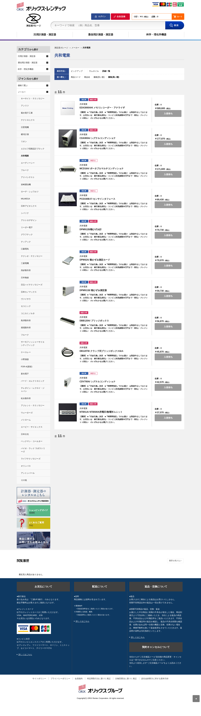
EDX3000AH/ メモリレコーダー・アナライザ (102, 107)
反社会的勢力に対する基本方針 (155, 678)
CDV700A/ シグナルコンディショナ (97, 381)
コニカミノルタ (28, 313)
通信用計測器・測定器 (100, 34)
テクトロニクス (28, 120)
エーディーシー (28, 163)
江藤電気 (25, 249)
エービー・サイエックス (31, 427)
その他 (24, 480)
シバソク (25, 213)
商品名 (87, 77)
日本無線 (25, 277)
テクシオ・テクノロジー (31, 256)
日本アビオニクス (29, 206)
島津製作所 (26, 320)
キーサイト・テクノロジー (32, 98)
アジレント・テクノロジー (32, 405)
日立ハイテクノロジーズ (31, 285)
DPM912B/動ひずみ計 (91, 229)
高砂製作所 (26, 270)
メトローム (26, 420)
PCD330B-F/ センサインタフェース (97, 199)
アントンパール (28, 473)
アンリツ (25, 105)
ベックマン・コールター (31, 441)
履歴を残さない (175, 561)
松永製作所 (26, 398)
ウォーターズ (27, 413)
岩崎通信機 (26, 184)
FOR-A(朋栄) (26, 366)
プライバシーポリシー (60, 678)
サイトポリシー (39, 678)
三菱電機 (25, 263)
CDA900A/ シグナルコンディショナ (98, 138)
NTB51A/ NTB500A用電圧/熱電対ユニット (101, 412)
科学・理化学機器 (156, 34)
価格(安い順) (99, 77)
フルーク (25, 170)
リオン (24, 141)
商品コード (76, 77)
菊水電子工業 (27, 113)
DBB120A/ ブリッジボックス (94, 320)
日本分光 (25, 434)
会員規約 (79, 678)
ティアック (26, 242)
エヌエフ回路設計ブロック (32, 149)
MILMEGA (25, 199)
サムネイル (94, 71)
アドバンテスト (28, 177)
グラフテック (27, 234)
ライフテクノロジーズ (30, 459)
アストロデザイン (29, 220)
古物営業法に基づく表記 (126, 678)
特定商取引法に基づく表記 (99, 678)
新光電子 (25, 374)
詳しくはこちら (25, 654)
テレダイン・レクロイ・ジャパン (32, 389)
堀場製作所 (26, 327)
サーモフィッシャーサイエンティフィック (32, 343)
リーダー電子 (27, 227)
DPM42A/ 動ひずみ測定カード (95, 260)
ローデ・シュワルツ (30, 191)
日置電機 (25, 127)
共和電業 (25, 156)
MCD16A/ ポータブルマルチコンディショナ (102, 168)
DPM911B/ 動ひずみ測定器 (93, 290)
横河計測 (25, 134)
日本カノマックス (29, 292)
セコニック (26, 306)
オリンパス (26, 466)
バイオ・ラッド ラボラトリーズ (33, 450)
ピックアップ (77, 71)
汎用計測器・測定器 (45, 34)
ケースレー (26, 352)
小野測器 (25, 359)
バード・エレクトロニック (32, 381)
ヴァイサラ (26, 299)
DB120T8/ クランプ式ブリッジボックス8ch (101, 351)
